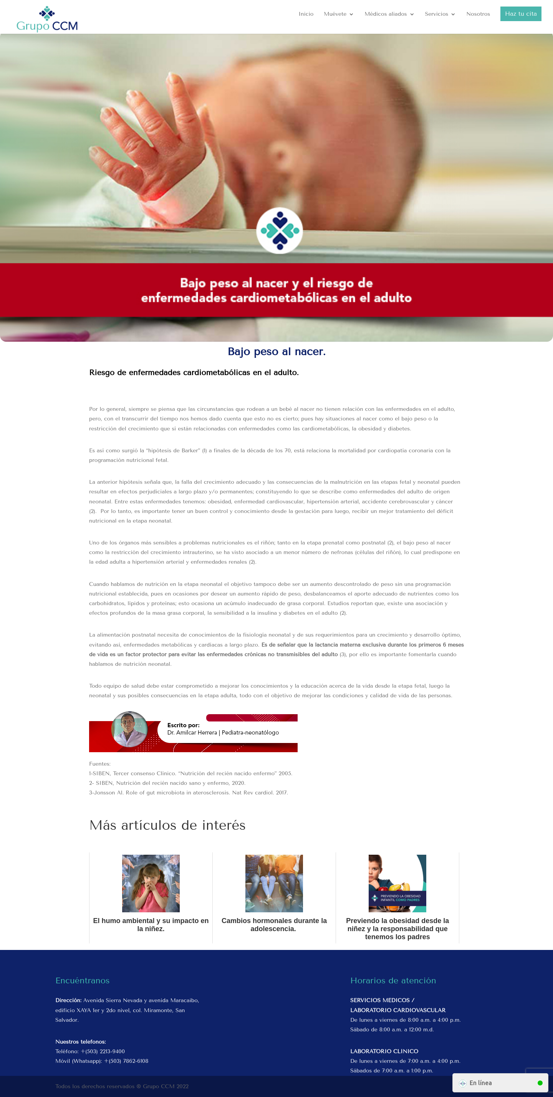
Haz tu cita (521, 13)
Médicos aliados (385, 14)
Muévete (335, 14)
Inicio (306, 14)
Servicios (436, 14)
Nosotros (478, 14)
